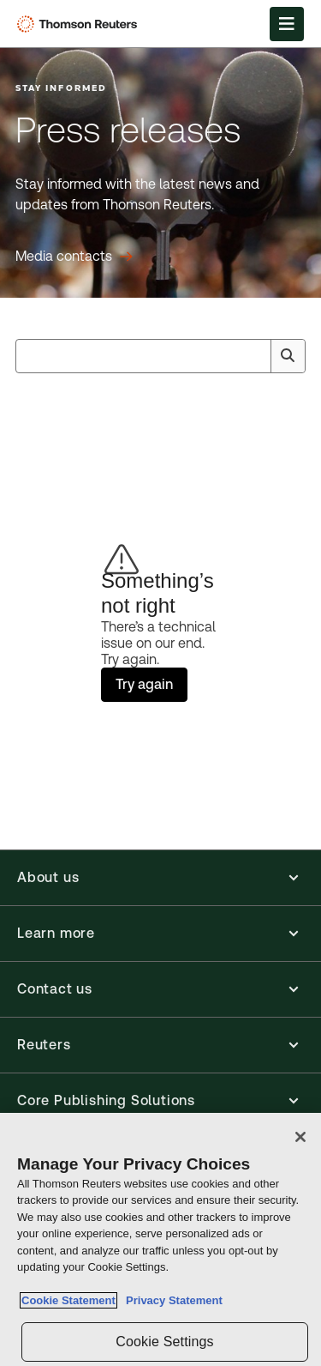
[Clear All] (254, 356)
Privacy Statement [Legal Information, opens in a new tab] (171, 1300)
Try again (144, 684)
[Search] (287, 356)
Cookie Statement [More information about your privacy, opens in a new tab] (68, 1300)
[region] (160, 1239)
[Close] (300, 1137)
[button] (160, 877)
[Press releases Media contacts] (74, 256)
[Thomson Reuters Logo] (80, 24)
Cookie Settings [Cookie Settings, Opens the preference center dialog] (164, 1341)
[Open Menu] (287, 24)
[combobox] (160, 356)
